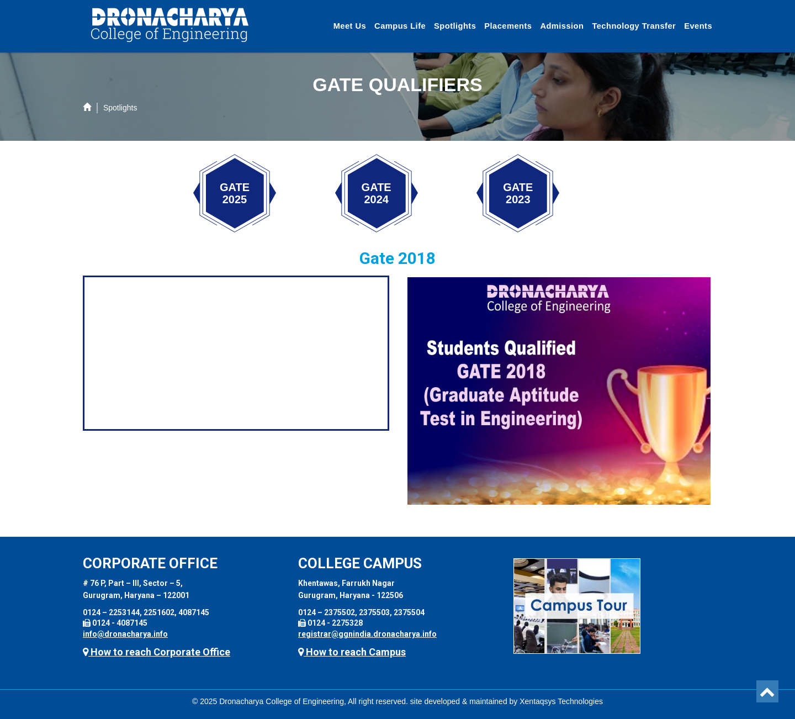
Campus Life (400, 26)
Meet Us (349, 26)
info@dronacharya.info (125, 634)
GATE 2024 (376, 193)
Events (698, 26)
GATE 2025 (235, 193)
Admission (562, 26)
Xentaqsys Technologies (561, 701)
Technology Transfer (634, 26)
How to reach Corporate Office (156, 652)
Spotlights (455, 26)
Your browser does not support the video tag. (235, 353)
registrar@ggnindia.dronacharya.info (367, 634)
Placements (508, 26)
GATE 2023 (518, 193)
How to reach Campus (352, 652)
